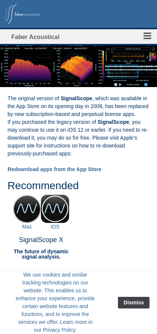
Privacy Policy (59, 330)
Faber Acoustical (35, 37)
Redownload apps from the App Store (54, 169)
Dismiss (134, 302)
